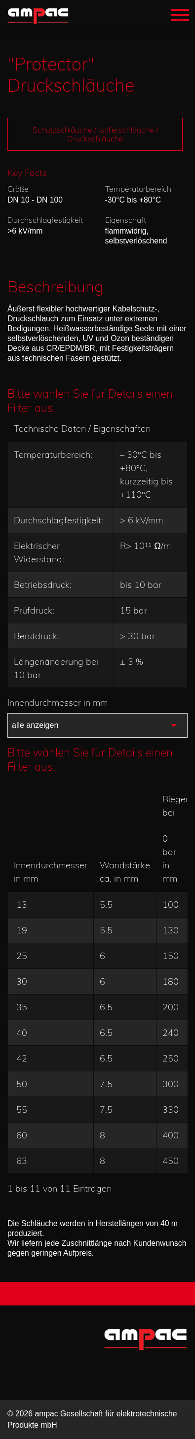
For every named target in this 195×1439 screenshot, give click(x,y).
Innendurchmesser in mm (60, 702)
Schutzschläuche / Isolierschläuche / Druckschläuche (95, 134)
